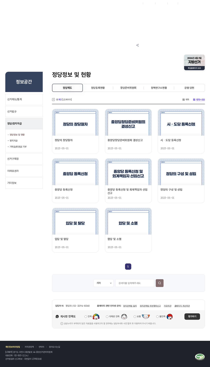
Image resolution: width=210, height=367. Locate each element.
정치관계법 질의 (130, 306)
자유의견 (167, 306)
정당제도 (67, 87)
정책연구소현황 (159, 87)
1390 (34, 359)
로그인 (182, 3)
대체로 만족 (114, 316)
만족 (90, 316)
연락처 (41, 347)
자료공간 (158, 9)
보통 (139, 316)
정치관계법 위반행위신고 (150, 306)
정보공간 (132, 9)
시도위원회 (149, 3)
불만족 (162, 316)
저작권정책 (29, 347)
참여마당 (80, 9)
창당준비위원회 (128, 87)
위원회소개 (158, 17)
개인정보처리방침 (12, 347)
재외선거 (137, 3)
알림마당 (106, 9)
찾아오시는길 (54, 347)
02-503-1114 (20, 355)
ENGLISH (161, 3)
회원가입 (172, 3)
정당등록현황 (98, 87)
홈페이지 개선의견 (182, 306)
